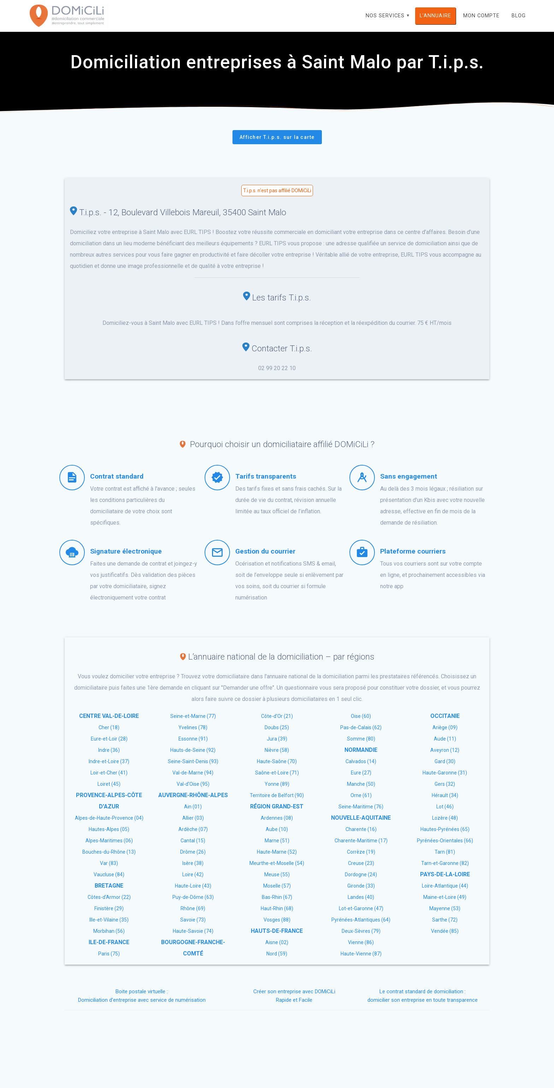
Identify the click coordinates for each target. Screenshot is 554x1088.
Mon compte (481, 16)
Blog (519, 16)
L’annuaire (435, 16)
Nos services (385, 16)
